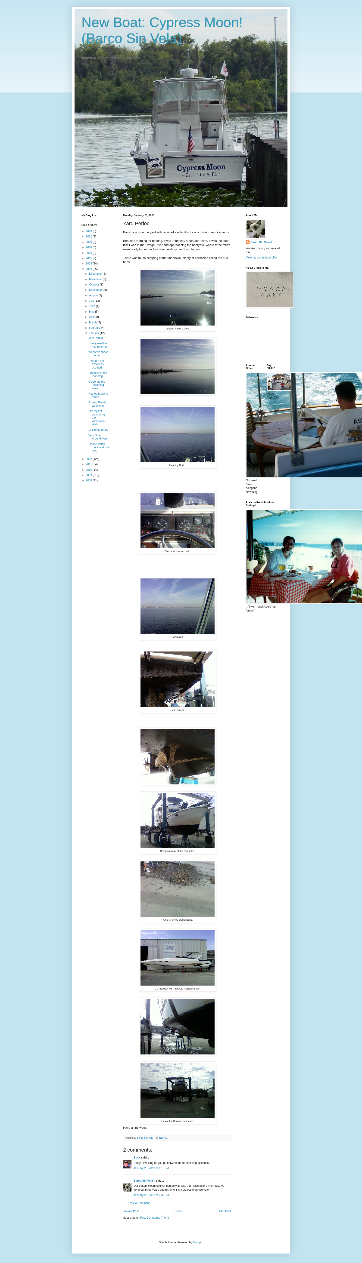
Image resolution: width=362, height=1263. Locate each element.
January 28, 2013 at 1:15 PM (151, 1168)
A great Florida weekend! (97, 404)
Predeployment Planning (97, 374)
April (92, 317)
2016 (89, 253)
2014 (89, 263)
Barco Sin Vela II (144, 1180)
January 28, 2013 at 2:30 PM (151, 1195)
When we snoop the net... (98, 353)
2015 (89, 258)
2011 (89, 464)
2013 (89, 269)
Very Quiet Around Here (98, 437)
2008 (89, 480)
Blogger (197, 1242)
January (94, 333)
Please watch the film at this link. (98, 447)
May (92, 311)
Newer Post (131, 1211)
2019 (89, 242)
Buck (137, 1157)
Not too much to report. (98, 395)
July (92, 300)
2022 (89, 236)
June (92, 306)
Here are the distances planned (96, 364)
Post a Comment (139, 1203)
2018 (89, 247)
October (94, 284)
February (95, 327)
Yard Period (95, 338)
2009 (89, 475)
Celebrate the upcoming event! (96, 385)
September (96, 290)
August (94, 295)
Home (178, 1211)
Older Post (224, 1211)
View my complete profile (261, 257)
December (96, 273)
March (93, 322)
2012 (89, 459)
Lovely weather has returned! (98, 345)
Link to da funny (98, 429)
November (96, 279)
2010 (89, 469)
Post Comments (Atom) (154, 1217)
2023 (89, 231)
